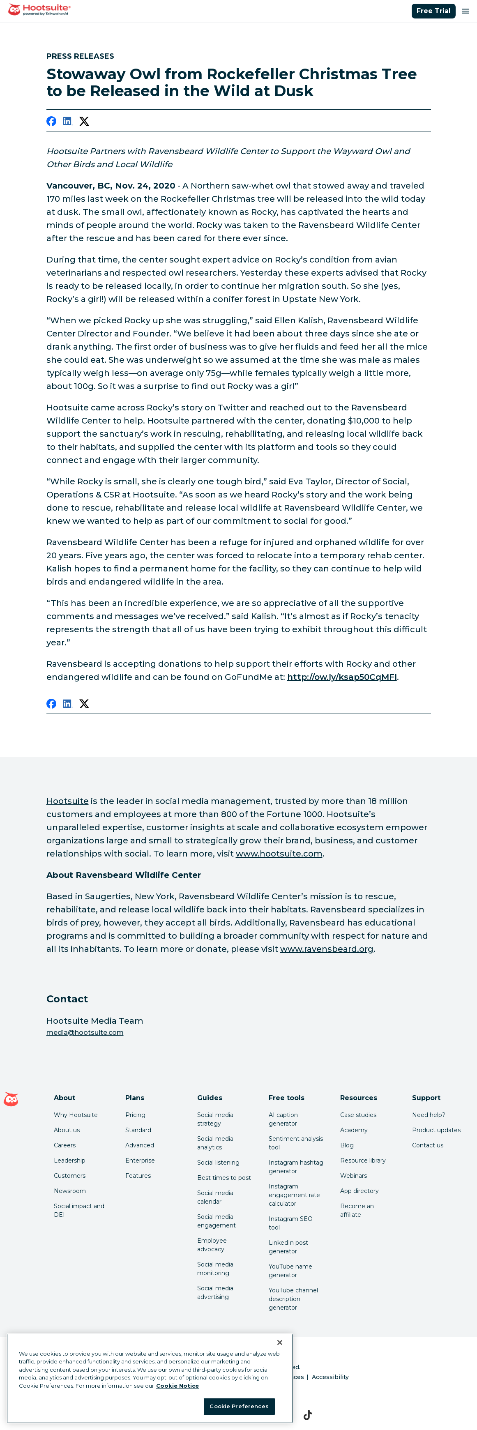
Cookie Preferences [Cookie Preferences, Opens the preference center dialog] (239, 1406)
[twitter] (84, 122)
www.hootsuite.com (279, 854)
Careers (65, 1145)
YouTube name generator (290, 1271)
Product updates (436, 1130)
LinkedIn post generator (288, 1247)
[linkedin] (68, 122)
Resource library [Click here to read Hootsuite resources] (363, 1160)
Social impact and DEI (79, 1210)
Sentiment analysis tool (296, 1143)
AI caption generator (283, 1119)
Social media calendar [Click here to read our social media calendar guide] (215, 1197)
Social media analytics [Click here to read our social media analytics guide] (215, 1143)
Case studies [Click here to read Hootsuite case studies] (358, 1115)
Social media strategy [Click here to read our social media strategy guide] (215, 1119)
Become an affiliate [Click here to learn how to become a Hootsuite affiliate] (357, 1210)
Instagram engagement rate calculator (294, 1195)
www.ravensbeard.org (326, 949)
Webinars (353, 1175)
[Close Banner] (280, 1342)
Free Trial (434, 11)
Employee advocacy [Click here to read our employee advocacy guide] (212, 1245)
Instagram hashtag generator (296, 1167)
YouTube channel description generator (293, 1299)
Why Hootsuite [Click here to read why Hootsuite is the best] (76, 1115)
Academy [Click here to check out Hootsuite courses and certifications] (354, 1130)
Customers (69, 1175)
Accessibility (330, 1377)
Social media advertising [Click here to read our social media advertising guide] (215, 1293)
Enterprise (140, 1160)
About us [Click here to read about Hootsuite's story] (67, 1130)
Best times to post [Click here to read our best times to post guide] (224, 1177)
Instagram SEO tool (291, 1223)
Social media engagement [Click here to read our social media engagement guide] (216, 1221)
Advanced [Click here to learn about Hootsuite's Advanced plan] (139, 1145)
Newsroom (70, 1191)
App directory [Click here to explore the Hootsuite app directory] (359, 1191)
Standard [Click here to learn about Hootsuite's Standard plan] (138, 1130)
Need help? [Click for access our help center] (428, 1115)
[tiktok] (308, 1415)
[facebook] (51, 122)
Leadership (69, 1160)
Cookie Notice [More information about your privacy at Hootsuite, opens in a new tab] (177, 1385)
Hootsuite (67, 801)
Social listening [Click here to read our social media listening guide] (218, 1162)
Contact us (427, 1145)
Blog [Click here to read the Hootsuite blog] (347, 1145)
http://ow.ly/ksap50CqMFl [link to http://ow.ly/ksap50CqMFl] (342, 677)
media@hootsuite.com (85, 1032)
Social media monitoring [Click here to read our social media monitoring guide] (215, 1269)
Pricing (135, 1115)
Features (138, 1175)
